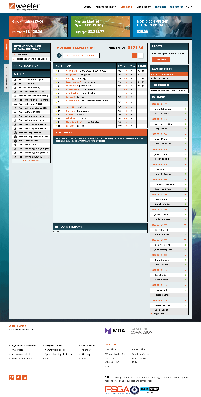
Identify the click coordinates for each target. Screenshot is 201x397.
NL (188, 6)
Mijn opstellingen (106, 6)
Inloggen (160, 6)
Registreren (176, 6)
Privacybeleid (18, 349)
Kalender (85, 349)
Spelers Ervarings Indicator (58, 354)
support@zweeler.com (22, 329)
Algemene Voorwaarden (23, 345)
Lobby (87, 6)
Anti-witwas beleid (20, 354)
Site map (85, 354)
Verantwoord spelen (55, 349)
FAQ (47, 358)
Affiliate (85, 358)
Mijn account (144, 6)
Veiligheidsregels (53, 345)
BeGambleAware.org (163, 380)
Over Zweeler (88, 345)
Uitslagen (126, 6)
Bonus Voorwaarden (21, 358)
